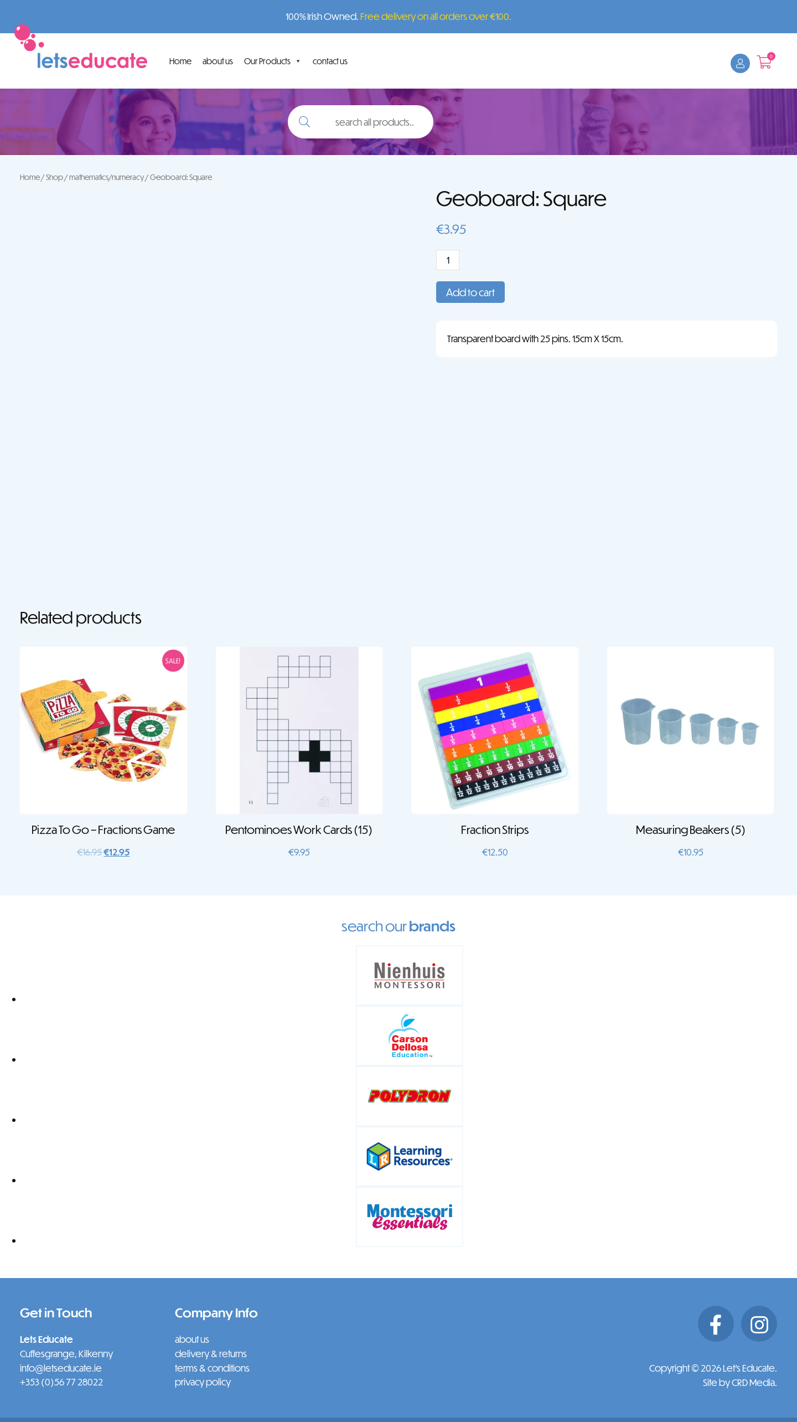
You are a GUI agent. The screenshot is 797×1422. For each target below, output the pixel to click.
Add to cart (470, 292)
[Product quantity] (447, 260)
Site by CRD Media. (740, 1382)
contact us (330, 61)
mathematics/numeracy (106, 177)
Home (180, 61)
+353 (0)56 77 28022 (61, 1382)
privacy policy (203, 1382)
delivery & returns (211, 1353)
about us (218, 61)
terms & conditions (212, 1368)
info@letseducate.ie (61, 1368)
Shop (54, 177)
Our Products (273, 61)
